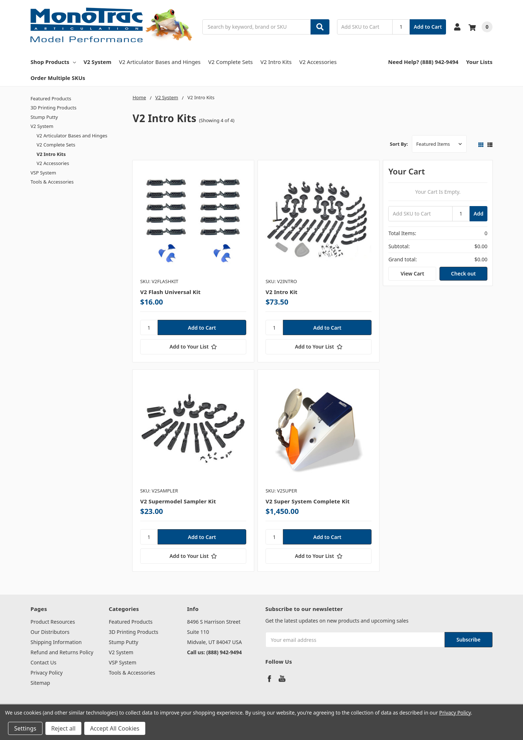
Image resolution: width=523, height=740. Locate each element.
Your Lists (479, 61)
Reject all (63, 728)
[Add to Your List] (193, 346)
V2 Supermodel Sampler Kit (178, 501)
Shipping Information (56, 642)
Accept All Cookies (114, 728)
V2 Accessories (318, 61)
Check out (463, 273)
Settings (25, 728)
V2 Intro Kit (281, 291)
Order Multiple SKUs (58, 77)
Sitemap (40, 682)
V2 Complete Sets (230, 61)
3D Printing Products (53, 107)
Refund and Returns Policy (62, 652)
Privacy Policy (46, 672)
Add (478, 213)
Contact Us (43, 662)
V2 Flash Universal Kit (170, 291)
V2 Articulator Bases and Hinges (160, 61)
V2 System (98, 61)
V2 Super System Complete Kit (307, 501)
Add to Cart (428, 26)
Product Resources (53, 621)
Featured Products (51, 98)
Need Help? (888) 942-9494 (423, 61)
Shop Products (53, 61)
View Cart (412, 273)
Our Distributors (50, 631)
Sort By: (399, 144)
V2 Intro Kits (276, 61)
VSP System (43, 172)
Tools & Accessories (52, 181)
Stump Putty (44, 117)
